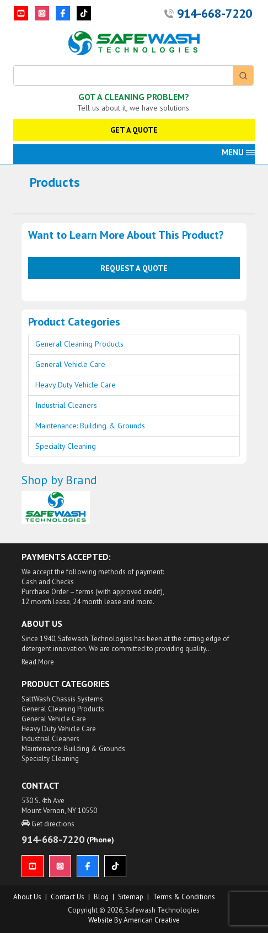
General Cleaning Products (79, 344)
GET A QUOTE (134, 130)
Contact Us (67, 896)
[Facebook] (63, 13)
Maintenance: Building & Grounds (90, 426)
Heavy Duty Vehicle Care (75, 385)
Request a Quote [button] (134, 268)
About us (27, 896)
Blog (101, 896)
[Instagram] (42, 13)
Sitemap (130, 896)
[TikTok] (84, 13)
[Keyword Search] (123, 75)
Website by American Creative (134, 920)
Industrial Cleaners (66, 405)
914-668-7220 (214, 13)
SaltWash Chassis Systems (62, 699)
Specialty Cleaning (65, 446)
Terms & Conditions (184, 896)
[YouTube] (21, 13)
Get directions (48, 824)
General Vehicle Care (70, 364)
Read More (38, 662)
